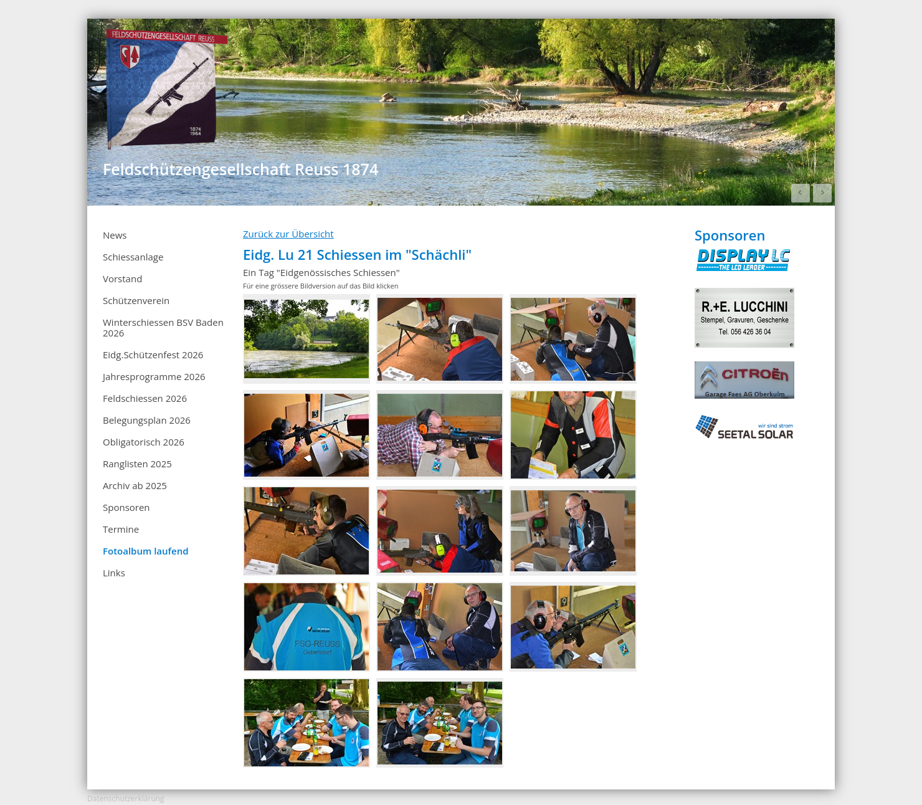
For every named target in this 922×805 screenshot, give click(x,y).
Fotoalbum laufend (146, 551)
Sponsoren (126, 507)
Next (822, 193)
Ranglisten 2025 (165, 464)
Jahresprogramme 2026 (154, 376)
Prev (800, 193)
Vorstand (122, 278)
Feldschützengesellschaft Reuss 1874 (240, 168)
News (115, 235)
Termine (165, 529)
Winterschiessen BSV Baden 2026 (163, 327)
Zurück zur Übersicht (288, 233)
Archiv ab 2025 (165, 486)
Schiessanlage (133, 256)
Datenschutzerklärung (125, 798)
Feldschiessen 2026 (145, 398)
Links (114, 572)
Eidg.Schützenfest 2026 (153, 354)
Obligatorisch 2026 (143, 442)
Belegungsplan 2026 (147, 420)
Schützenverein (136, 300)
